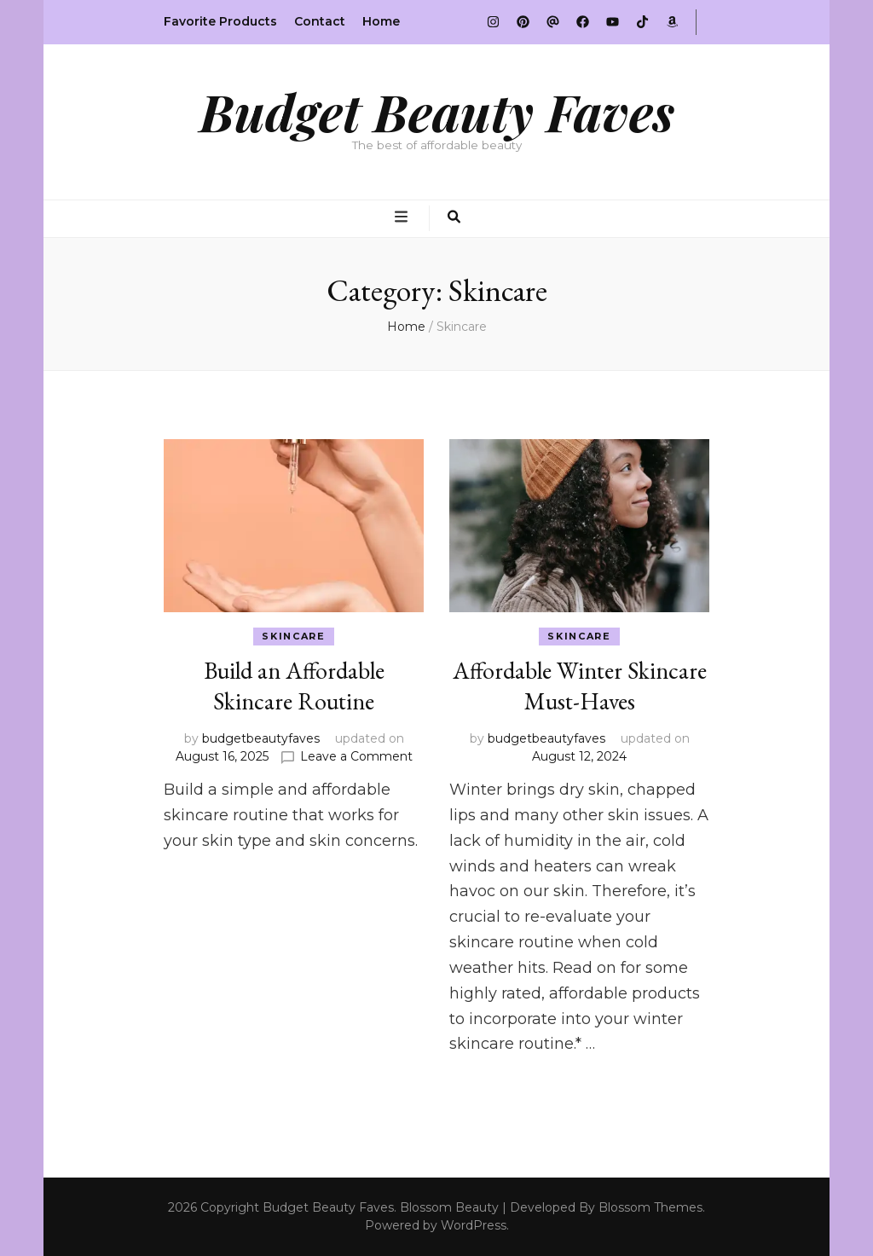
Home (381, 21)
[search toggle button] (454, 218)
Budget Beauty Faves (436, 111)
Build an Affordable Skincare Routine (294, 685)
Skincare (293, 636)
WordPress (473, 1225)
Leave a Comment (356, 756)
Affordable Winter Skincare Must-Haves (580, 685)
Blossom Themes (650, 1207)
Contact (319, 21)
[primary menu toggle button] (403, 218)
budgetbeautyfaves (261, 738)
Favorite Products (220, 21)
